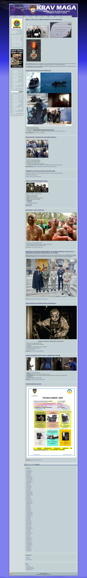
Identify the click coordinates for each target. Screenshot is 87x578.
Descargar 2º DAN (16, 39)
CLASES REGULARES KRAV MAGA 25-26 (33, 176)
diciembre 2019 (29, 523)
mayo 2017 (29, 534)
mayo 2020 (29, 518)
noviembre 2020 (30, 513)
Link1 (41, 573)
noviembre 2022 (30, 493)
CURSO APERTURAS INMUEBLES (37, 351)
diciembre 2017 (29, 533)
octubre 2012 (29, 550)
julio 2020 (28, 517)
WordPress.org (29, 569)
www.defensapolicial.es (31, 349)
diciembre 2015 (29, 543)
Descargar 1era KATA (17, 43)
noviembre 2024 (30, 478)
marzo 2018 (29, 530)
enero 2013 (29, 549)
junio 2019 (29, 524)
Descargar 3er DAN (16, 40)
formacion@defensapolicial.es (60, 131)
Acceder (28, 565)
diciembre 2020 (29, 512)
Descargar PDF (28, 205)
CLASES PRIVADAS (66, 16)
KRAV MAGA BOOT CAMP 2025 (37, 247)
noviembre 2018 (30, 528)
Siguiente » (37, 464)
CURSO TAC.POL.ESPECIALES (39, 132)
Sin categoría (29, 559)
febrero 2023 (29, 491)
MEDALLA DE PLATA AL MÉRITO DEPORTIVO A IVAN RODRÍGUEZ (17, 71)
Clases (33, 16)
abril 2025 (28, 475)
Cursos (28, 557)
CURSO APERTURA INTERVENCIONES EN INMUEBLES (41, 303)
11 (33, 464)
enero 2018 (29, 532)
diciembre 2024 (29, 477)
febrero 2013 (29, 548)
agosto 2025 (29, 472)
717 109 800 (29, 202)
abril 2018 (28, 529)
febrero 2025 (29, 476)
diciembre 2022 (29, 492)
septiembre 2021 (30, 503)
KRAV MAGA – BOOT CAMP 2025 (35, 210)
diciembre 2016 (29, 538)
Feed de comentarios (30, 568)
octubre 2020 (29, 514)
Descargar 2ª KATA (16, 45)
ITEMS (28, 558)
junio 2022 (29, 497)
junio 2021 (29, 506)
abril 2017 (28, 535)
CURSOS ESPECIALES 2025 (33, 384)
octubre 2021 (29, 502)
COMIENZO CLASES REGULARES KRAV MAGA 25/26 (17, 84)
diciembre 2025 (29, 471)
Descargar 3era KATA (17, 46)
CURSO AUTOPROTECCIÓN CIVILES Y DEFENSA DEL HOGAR (43, 355)
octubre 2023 (29, 486)
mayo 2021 (29, 507)
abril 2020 (28, 519)
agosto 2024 (29, 482)
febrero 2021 (29, 509)
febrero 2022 (29, 498)
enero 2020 (29, 522)
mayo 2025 (29, 473)
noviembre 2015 (30, 544)
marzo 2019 (29, 525)
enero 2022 (29, 499)
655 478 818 (29, 201)
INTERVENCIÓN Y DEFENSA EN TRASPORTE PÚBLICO (16, 80)
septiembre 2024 (30, 481)
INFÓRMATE (19, 16)
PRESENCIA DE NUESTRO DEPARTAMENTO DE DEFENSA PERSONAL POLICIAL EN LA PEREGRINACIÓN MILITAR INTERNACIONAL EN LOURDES (50, 252)
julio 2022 (28, 496)
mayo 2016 (29, 539)
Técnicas (45, 16)
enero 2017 (29, 537)
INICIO (12, 16)
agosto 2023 (29, 487)
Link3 (46, 573)
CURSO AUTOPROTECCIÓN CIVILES (38, 379)
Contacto (51, 16)
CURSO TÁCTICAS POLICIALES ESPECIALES (16, 75)
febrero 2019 (29, 527)
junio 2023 (29, 488)
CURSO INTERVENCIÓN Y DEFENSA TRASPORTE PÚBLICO (45, 166)
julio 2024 (28, 483)
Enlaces (58, 16)
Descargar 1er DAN (16, 38)
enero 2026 (29, 470)
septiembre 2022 (30, 494)
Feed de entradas (30, 567)
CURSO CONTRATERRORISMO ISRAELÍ (17, 87)
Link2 (43, 573)
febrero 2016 (29, 540)
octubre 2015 (29, 545)
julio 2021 (28, 504)
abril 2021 (28, 508)
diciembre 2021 (29, 501)
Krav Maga (27, 16)
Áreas (39, 16)
